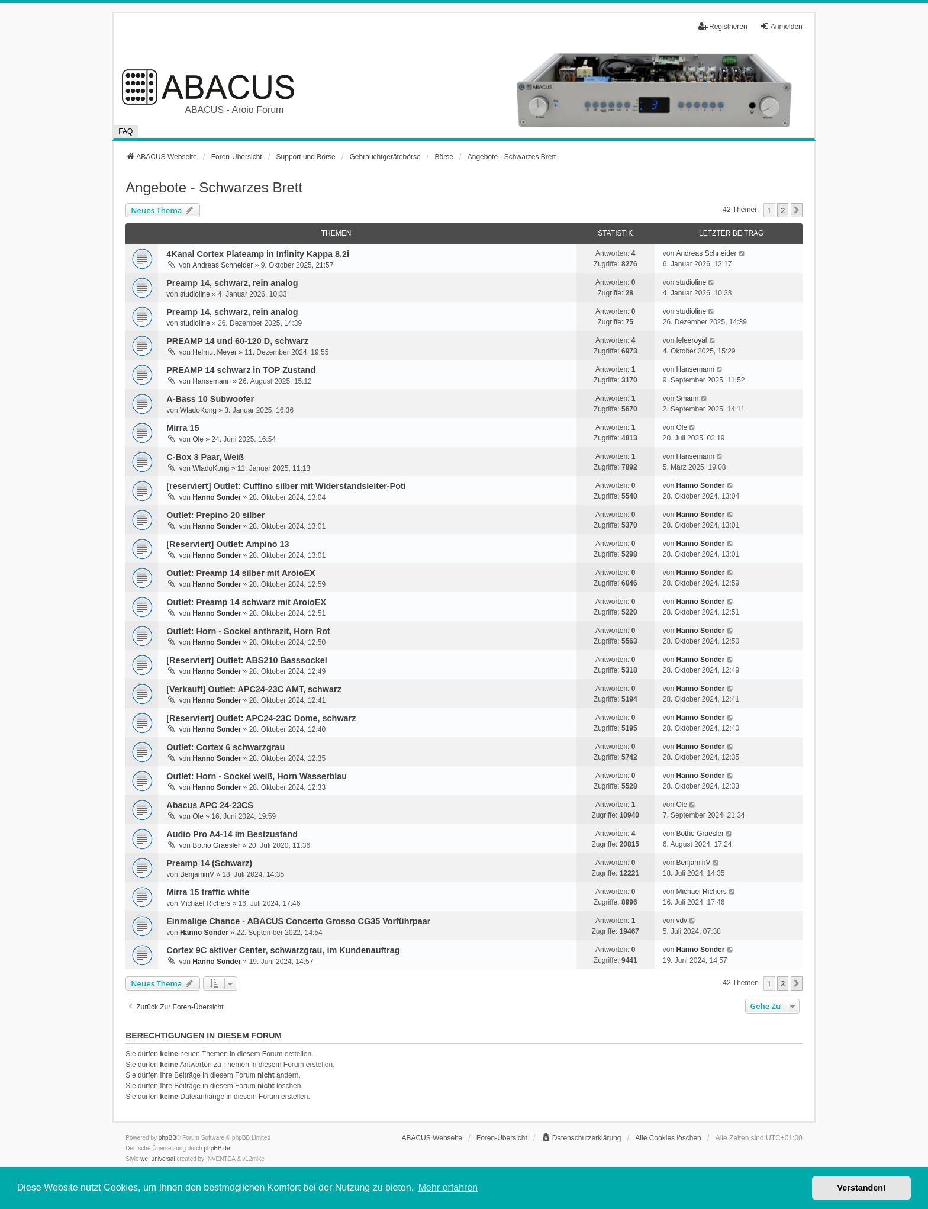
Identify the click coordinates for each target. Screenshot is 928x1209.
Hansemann (211, 381)
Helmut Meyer (214, 352)
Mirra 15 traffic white (207, 892)
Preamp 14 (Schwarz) (209, 863)
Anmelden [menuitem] (781, 26)
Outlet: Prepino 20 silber (215, 515)
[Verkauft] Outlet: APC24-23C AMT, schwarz (253, 689)
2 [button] (783, 210)
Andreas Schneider (222, 265)
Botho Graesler (216, 845)
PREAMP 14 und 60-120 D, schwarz (237, 341)
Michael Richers (205, 903)
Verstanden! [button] (861, 1187)
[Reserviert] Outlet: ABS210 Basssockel (246, 660)
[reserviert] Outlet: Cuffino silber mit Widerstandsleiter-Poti (285, 486)
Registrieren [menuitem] (722, 26)
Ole (198, 439)
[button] (797, 210)
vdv (681, 921)
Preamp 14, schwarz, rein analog (232, 283)
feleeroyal (691, 340)
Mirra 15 (182, 428)
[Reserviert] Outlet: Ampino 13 (227, 544)
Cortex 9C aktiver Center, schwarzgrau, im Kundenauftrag (282, 950)
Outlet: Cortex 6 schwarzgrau (225, 747)
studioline (195, 294)
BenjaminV (197, 874)
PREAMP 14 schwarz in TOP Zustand (240, 370)
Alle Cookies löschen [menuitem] (668, 1138)
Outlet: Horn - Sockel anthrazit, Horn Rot (248, 631)
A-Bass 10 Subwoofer (210, 399)
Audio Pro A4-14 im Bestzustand (232, 834)
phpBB (167, 1137)
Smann (687, 398)
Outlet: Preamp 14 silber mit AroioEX (240, 573)
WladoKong (198, 410)
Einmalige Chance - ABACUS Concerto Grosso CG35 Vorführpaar (298, 921)
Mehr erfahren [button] (448, 1187)
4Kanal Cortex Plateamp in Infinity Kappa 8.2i (257, 254)
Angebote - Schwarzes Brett (213, 187)
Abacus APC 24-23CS (209, 805)
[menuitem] (581, 1138)
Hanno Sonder (216, 497)
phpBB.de (217, 1148)
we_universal (157, 1159)
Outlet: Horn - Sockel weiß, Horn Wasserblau (256, 776)
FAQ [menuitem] (125, 131)
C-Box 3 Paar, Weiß (205, 457)
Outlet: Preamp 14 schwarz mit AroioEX (246, 602)
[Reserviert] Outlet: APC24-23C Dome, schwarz (261, 718)
